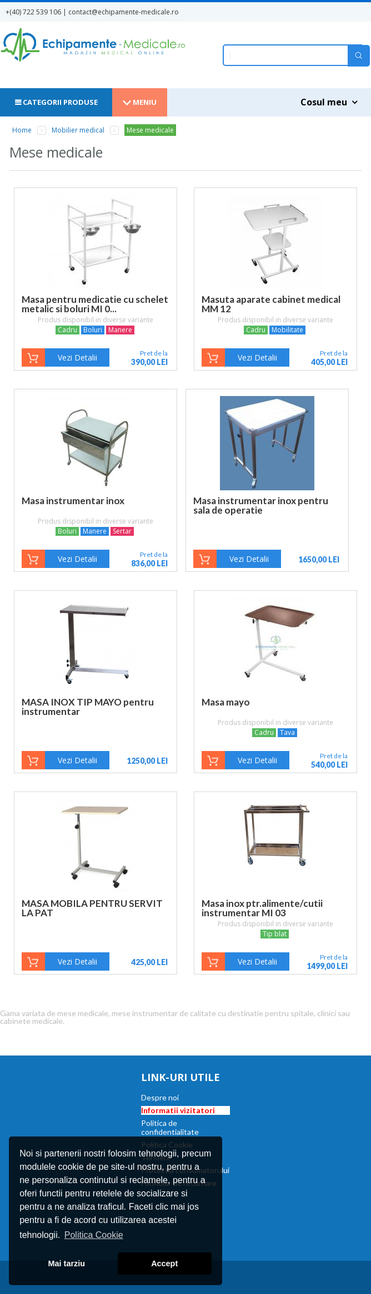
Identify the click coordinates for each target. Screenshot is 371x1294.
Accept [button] (164, 1263)
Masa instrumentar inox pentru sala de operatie (260, 505)
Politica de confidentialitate (170, 1127)
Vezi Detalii (77, 357)
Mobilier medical (78, 130)
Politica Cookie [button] (93, 1235)
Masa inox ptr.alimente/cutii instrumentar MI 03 (262, 908)
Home (22, 130)
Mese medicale (150, 130)
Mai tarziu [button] (66, 1263)
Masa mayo (226, 702)
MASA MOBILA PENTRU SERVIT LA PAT (92, 908)
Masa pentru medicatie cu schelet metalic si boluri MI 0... (95, 303)
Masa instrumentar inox (73, 500)
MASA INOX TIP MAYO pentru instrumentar (88, 706)
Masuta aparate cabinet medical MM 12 (271, 303)
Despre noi (160, 1097)
